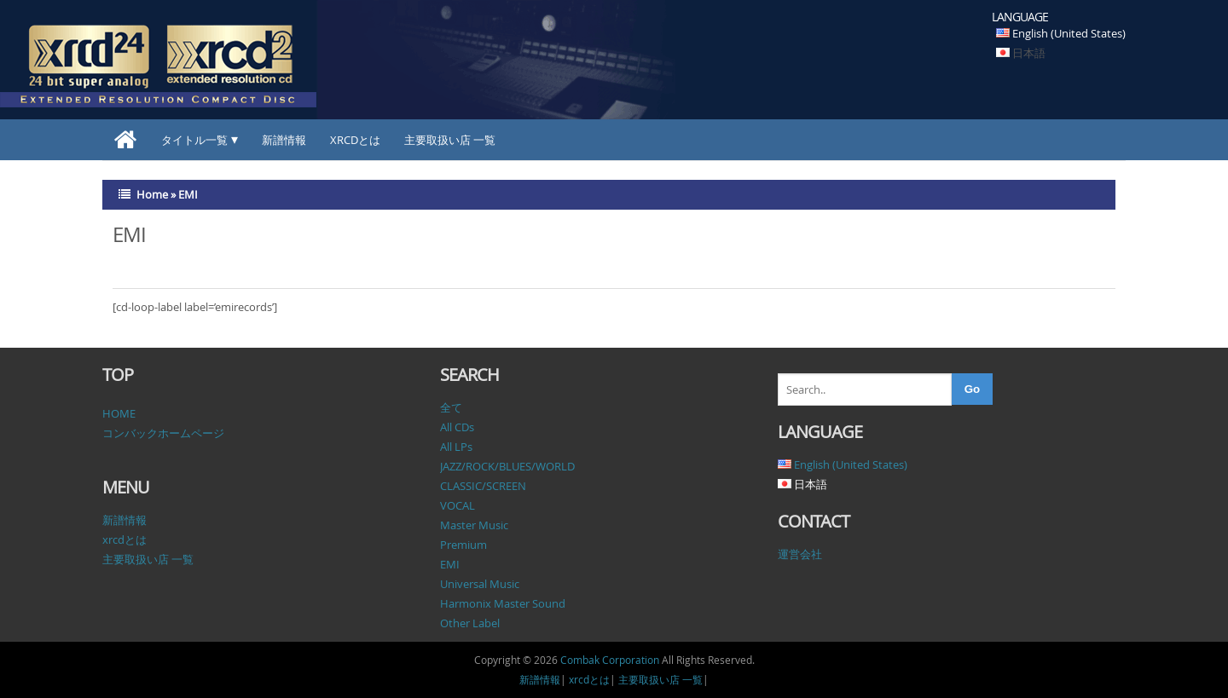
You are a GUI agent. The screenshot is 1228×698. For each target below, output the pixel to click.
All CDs (457, 427)
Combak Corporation (609, 659)
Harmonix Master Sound (502, 603)
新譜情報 (284, 139)
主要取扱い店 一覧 (449, 139)
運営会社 (800, 554)
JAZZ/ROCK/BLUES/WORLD (507, 466)
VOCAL (457, 505)
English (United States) (1069, 33)
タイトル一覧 (194, 139)
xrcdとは (355, 139)
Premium (463, 544)
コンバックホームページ (163, 433)
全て (451, 407)
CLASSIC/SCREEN (483, 485)
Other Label (470, 623)
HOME (119, 413)
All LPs (456, 446)
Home (152, 194)
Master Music (474, 525)
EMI (450, 564)
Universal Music (479, 583)
